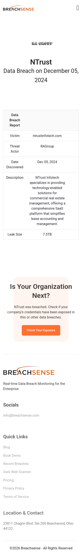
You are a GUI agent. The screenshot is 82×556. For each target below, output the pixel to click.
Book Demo (12, 457)
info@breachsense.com (21, 416)
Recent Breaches (16, 465)
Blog (6, 448)
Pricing (8, 481)
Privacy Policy (13, 489)
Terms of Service (16, 498)
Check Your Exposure (41, 330)
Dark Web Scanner (17, 473)
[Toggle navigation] (77, 7)
